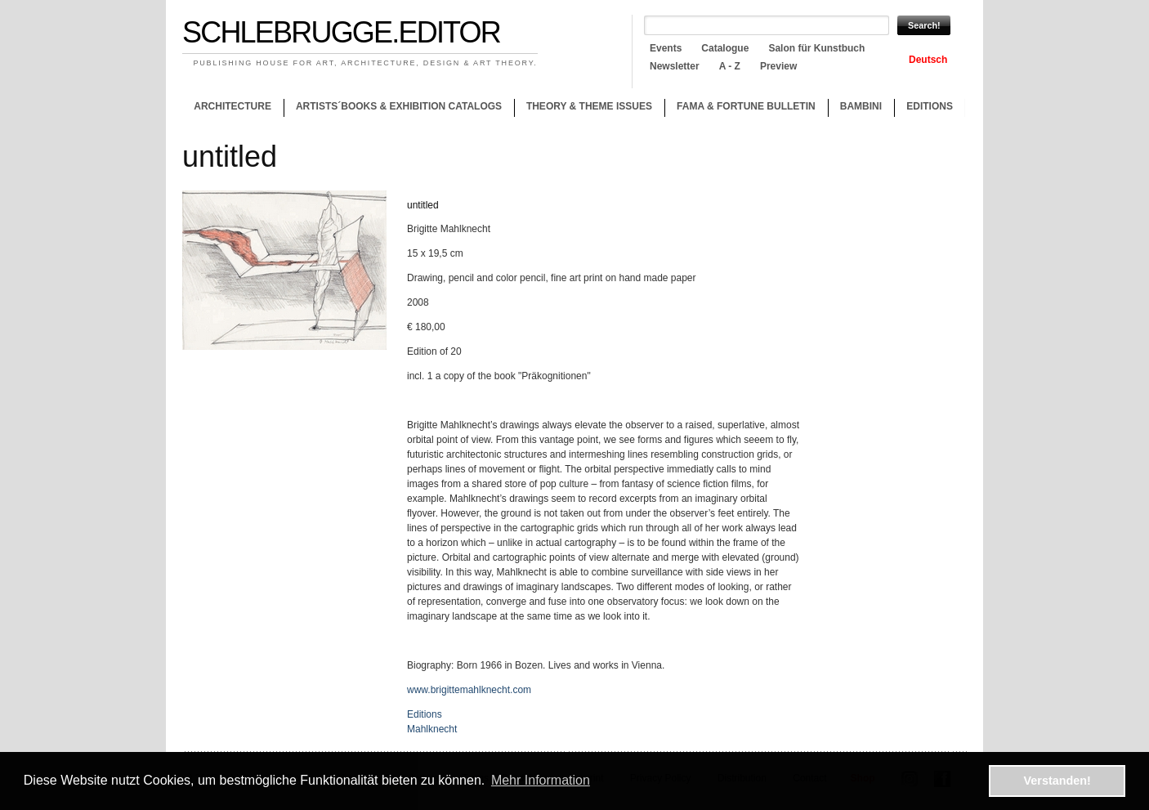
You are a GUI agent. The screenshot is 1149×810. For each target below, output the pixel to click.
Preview (778, 66)
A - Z (729, 66)
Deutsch (928, 59)
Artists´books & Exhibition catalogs (399, 106)
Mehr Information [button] (540, 780)
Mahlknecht (432, 729)
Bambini (861, 106)
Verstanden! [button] (1057, 780)
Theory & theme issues (585, 109)
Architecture (232, 106)
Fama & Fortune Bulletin (746, 106)
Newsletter (675, 66)
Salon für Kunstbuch (816, 48)
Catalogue (725, 48)
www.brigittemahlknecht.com (469, 690)
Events (666, 48)
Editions (929, 106)
